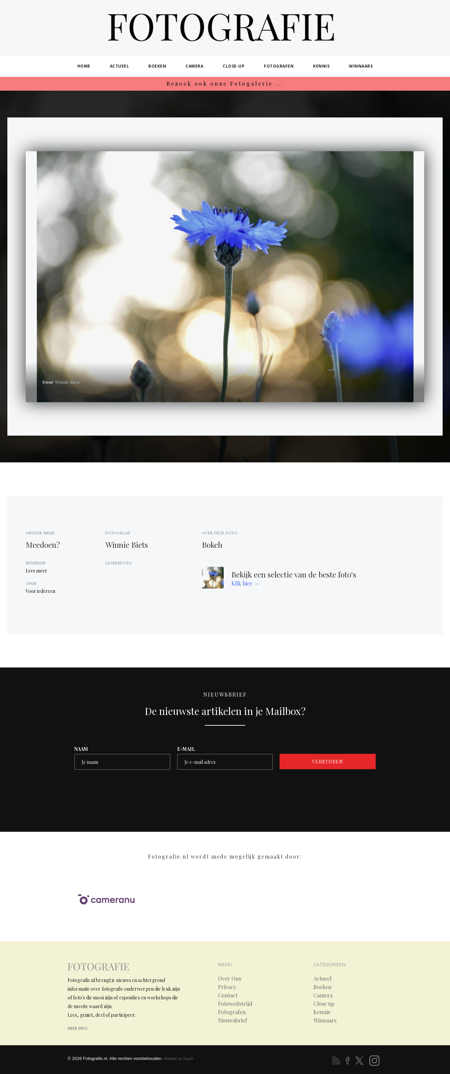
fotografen (279, 66)
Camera (322, 995)
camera (194, 66)
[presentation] (125, 790)
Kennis (321, 1012)
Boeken (322, 987)
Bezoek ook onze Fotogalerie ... (225, 83)
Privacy (227, 987)
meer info (78, 1028)
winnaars (361, 66)
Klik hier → (245, 583)
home (83, 66)
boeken (157, 66)
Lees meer (36, 570)
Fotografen (232, 1012)
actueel (119, 66)
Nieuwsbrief (232, 1020)
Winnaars (324, 1020)
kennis (321, 66)
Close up (323, 1003)
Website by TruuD (178, 1059)
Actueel (322, 978)
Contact (227, 995)
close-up (233, 66)
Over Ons (229, 978)
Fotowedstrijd (235, 1003)
